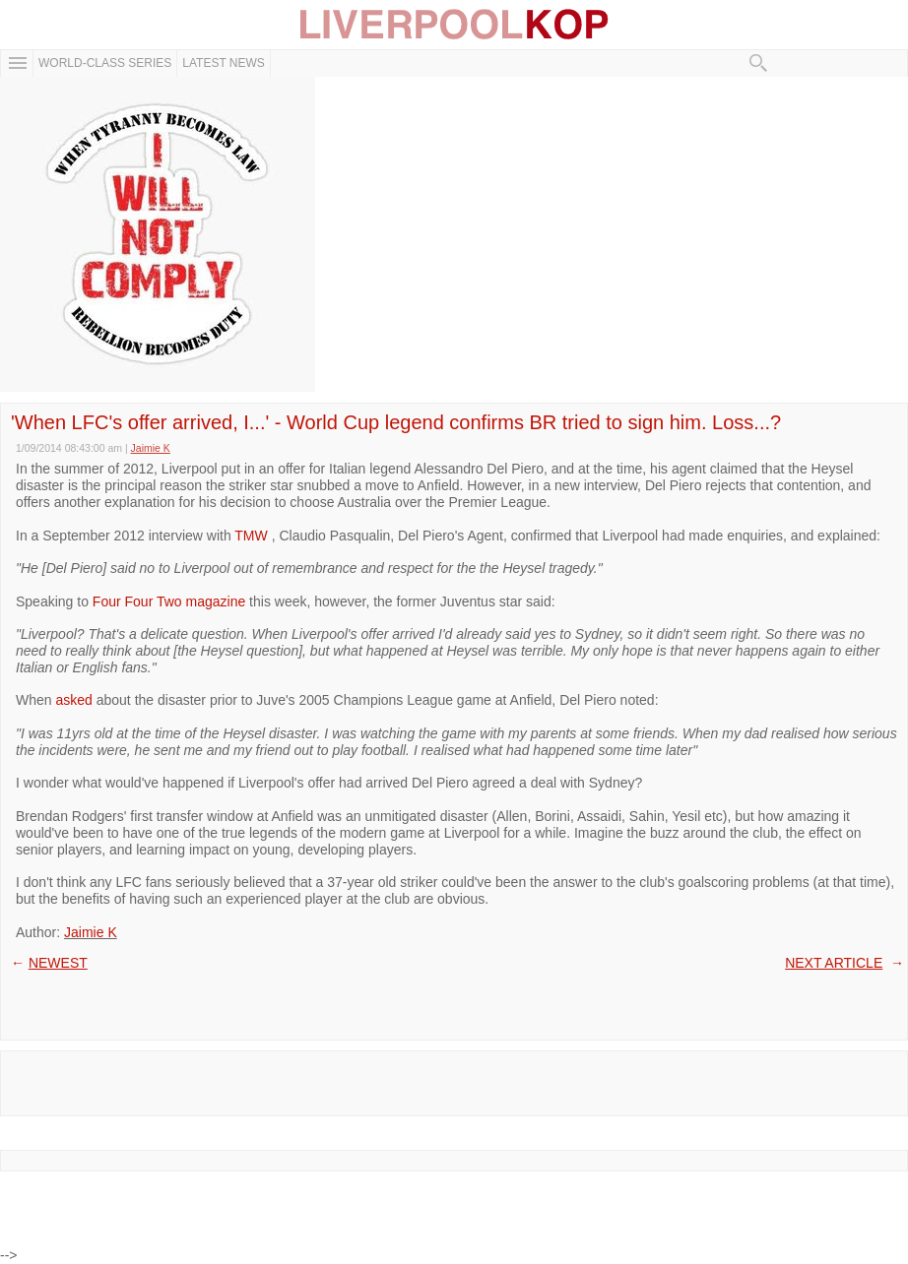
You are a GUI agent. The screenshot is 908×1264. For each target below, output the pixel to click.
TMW (252, 535)
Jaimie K (90, 932)
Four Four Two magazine (169, 601)
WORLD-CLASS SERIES (104, 63)
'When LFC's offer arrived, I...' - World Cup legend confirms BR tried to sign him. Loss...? (396, 422)
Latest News (223, 63)
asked (73, 700)
